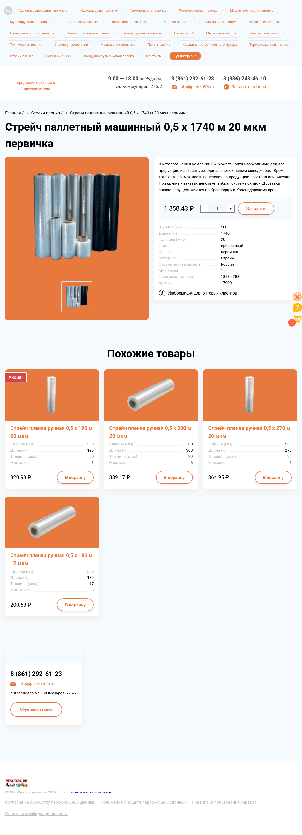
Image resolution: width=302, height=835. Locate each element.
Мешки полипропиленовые (251, 10)
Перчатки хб (184, 33)
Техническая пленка (26, 45)
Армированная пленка (148, 10)
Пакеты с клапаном (264, 33)
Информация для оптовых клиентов (202, 293)
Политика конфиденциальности (36, 813)
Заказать (256, 208)
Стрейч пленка (21, 56)
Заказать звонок (249, 86)
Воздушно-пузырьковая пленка (109, 56)
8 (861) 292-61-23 (192, 78)
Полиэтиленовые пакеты (130, 22)
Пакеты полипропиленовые (32, 33)
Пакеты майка (159, 45)
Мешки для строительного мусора (210, 45)
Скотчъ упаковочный (71, 45)
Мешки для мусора (221, 33)
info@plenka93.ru (197, 86)
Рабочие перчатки (177, 22)
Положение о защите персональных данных (143, 802)
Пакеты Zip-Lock (58, 56)
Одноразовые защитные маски (44, 10)
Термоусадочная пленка (268, 45)
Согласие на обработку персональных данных (50, 802)
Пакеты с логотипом (220, 22)
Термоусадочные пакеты (142, 33)
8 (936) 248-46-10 (244, 78)
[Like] (297, 300)
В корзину (75, 477)
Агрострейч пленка (264, 22)
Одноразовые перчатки (99, 10)
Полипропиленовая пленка (88, 33)
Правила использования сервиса (224, 802)
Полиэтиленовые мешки (78, 22)
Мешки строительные (118, 45)
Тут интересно (185, 56)
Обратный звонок (36, 709)
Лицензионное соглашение (89, 792)
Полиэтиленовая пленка (198, 10)
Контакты (154, 56)
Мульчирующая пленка (28, 22)
